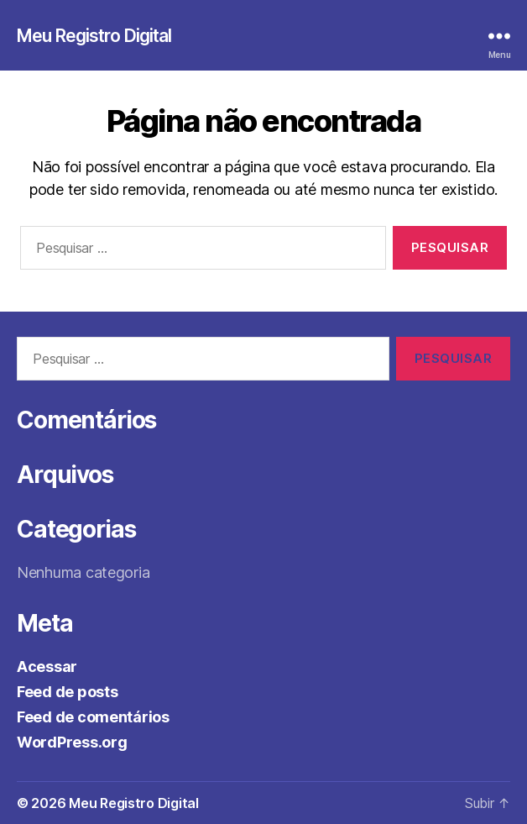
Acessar (47, 666)
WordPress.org (72, 742)
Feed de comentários (93, 717)
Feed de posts (67, 692)
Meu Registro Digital (94, 36)
